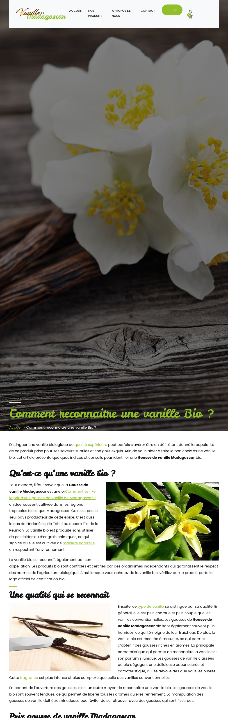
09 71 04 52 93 (172, 11)
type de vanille (151, 606)
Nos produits (95, 13)
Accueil (75, 11)
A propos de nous (121, 13)
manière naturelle (79, 543)
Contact (148, 11)
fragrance (29, 677)
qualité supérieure (91, 444)
